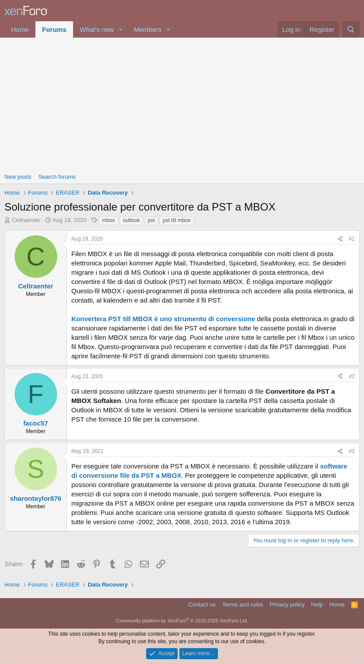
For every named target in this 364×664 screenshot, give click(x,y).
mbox (108, 220)
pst (151, 220)
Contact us (202, 604)
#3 (352, 451)
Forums (54, 29)
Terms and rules (242, 604)
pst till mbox (176, 220)
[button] (121, 29)
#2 (352, 376)
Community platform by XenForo (182, 620)
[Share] (340, 239)
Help (317, 604)
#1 (352, 239)
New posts (17, 176)
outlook (131, 220)
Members (148, 29)
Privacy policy (287, 604)
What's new (97, 29)
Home (20, 29)
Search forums (57, 176)
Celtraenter (26, 220)
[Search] (351, 29)
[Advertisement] (182, 104)
